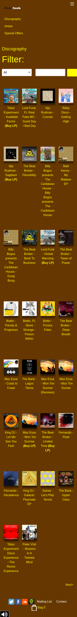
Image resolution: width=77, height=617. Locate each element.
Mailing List (44, 601)
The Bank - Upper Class (66, 495)
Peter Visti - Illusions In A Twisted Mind (29, 553)
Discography (12, 19)
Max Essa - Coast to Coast (10, 383)
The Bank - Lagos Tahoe (29, 383)
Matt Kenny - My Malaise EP (66, 175)
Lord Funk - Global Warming (47, 254)
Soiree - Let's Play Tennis (47, 495)
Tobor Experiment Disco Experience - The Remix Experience (11, 558)
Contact (61, 601)
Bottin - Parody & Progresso (11, 325)
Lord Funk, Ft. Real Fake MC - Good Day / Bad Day (29, 116)
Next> (69, 584)
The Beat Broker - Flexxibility (29, 171)
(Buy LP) (11, 125)
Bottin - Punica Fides (48, 325)
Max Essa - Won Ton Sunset (66, 383)
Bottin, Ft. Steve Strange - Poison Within (29, 329)
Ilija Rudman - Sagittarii (10, 171)
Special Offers (13, 33)
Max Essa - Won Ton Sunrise (29, 437)
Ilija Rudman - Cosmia (47, 112)
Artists (8, 26)
